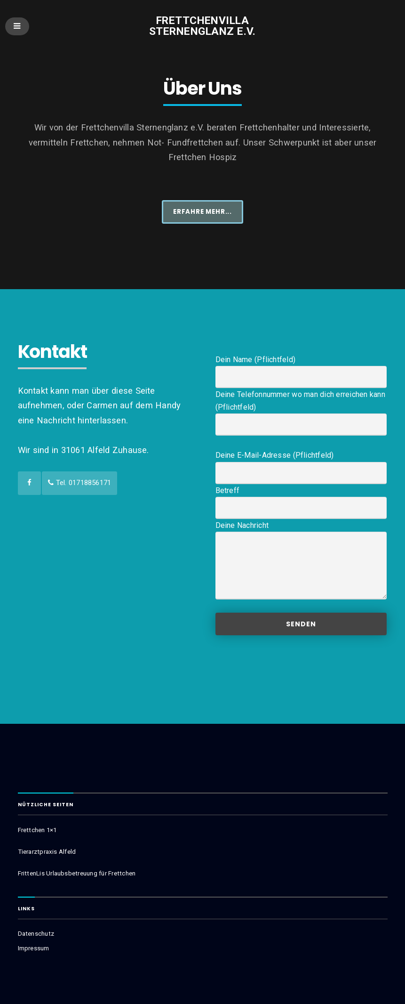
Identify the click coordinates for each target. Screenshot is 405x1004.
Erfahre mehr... (202, 211)
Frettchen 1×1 (37, 830)
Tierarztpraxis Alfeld (47, 851)
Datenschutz (36, 933)
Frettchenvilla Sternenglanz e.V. (202, 26)
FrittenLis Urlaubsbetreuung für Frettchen (77, 873)
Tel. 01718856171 (79, 482)
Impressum (33, 948)
